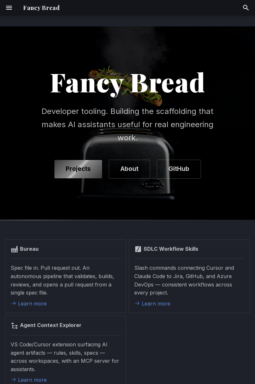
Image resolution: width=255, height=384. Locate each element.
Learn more (29, 303)
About (129, 169)
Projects (78, 169)
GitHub (178, 169)
